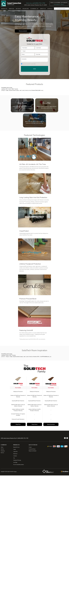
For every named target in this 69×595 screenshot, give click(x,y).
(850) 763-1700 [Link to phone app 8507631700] (24, 438)
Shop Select (34, 424)
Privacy (15, 471)
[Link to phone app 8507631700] (35, 3)
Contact (50, 8)
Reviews (18, 8)
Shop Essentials (51, 424)
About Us (43, 8)
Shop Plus (18, 424)
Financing (26, 8)
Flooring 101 (34, 8)
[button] (4, 8)
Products (4, 8)
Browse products (23, 31)
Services (11, 8)
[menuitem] (65, 438)
